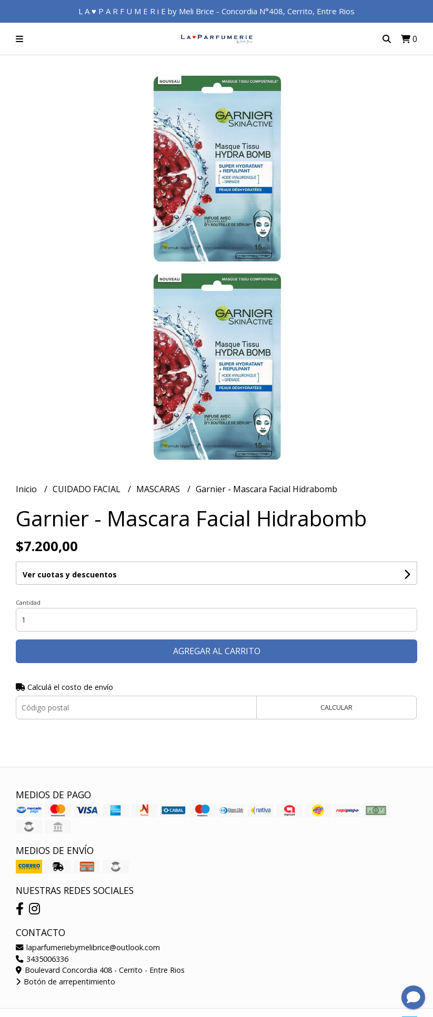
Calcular (336, 707)
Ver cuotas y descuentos (70, 574)
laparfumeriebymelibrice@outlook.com (88, 947)
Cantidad (28, 602)
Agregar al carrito (216, 651)
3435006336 (42, 959)
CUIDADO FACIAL (88, 489)
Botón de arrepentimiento (65, 982)
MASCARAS (159, 489)
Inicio (27, 489)
